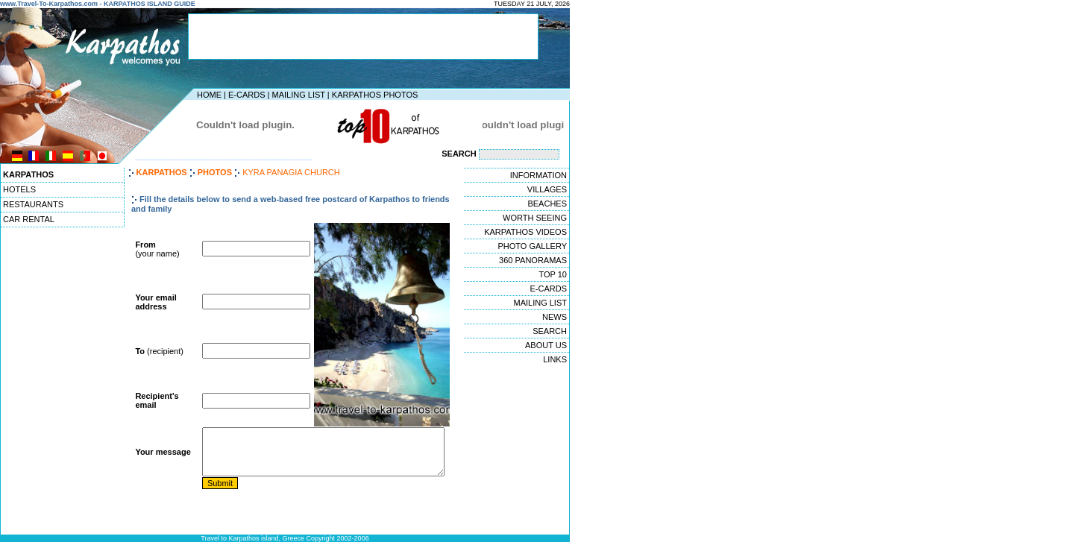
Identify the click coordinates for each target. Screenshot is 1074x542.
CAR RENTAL (28, 219)
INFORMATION (538, 175)
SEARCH (550, 331)
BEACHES (547, 203)
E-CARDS (247, 94)
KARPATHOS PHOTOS (375, 94)
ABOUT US (546, 345)
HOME (209, 94)
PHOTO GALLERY (532, 246)
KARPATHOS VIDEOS (525, 231)
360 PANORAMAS (533, 260)
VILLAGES (547, 189)
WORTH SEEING (535, 217)
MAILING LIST (297, 94)
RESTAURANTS (33, 204)
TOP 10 (552, 274)
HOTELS (19, 189)
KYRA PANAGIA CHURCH (291, 172)
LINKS (555, 359)
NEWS (554, 316)
